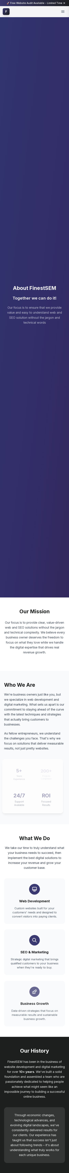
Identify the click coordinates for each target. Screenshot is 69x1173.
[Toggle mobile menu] (62, 11)
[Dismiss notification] (64, 3)
